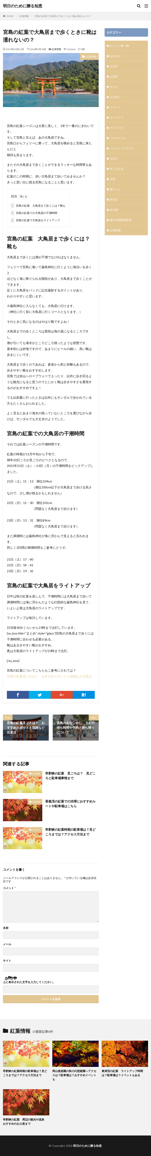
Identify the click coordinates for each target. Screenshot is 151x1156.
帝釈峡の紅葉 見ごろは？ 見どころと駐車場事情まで (70, 775)
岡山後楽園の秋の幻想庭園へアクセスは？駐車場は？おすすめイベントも (74, 1075)
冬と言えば (116, 168)
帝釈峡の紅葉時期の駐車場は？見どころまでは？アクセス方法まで (70, 832)
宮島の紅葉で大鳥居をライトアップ (35, 220)
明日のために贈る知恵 (22, 6)
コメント (9, 888)
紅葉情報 (24, 16)
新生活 (114, 199)
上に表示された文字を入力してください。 (29, 982)
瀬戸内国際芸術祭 (121, 220)
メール (7, 944)
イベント (115, 107)
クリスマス (116, 127)
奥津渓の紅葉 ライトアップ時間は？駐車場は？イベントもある (122, 1073)
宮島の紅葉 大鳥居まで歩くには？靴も (37, 205)
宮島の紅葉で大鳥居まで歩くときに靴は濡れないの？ (64, 16)
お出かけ (36, 830)
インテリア (116, 117)
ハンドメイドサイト (122, 148)
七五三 (114, 158)
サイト (7, 960)
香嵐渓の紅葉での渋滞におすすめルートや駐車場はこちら (70, 803)
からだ (114, 86)
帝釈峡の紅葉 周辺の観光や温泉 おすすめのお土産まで (25, 1121)
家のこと (115, 189)
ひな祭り (115, 97)
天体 (112, 179)
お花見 (114, 76)
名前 (5, 927)
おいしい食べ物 (119, 45)
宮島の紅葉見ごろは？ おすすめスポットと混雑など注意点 (51, 676)
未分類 (114, 209)
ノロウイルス (118, 138)
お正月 (114, 66)
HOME (10, 16)
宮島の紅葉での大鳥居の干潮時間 (33, 213)
